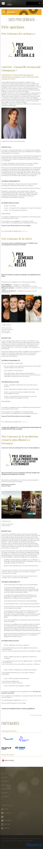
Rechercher (40, 3)
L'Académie (5, 796)
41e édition (5, 781)
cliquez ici (25, 231)
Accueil (4, 773)
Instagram (6, 820)
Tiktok (4, 809)
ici (11, 697)
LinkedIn (5, 828)
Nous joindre (6, 789)
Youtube (5, 824)
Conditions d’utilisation (25, 841)
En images (4, 785)
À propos (4, 777)
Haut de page (36, 715)
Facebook (6, 813)
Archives (4, 792)
